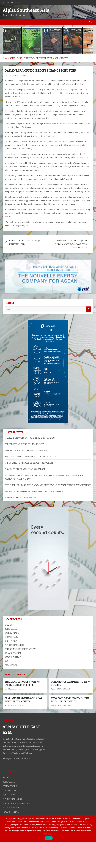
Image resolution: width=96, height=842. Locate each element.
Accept (48, 838)
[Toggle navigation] (6, 22)
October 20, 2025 (11, 75)
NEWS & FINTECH (13, 657)
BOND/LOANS (11, 629)
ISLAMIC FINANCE (13, 653)
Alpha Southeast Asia (26, 10)
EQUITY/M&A (11, 641)
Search (88, 309)
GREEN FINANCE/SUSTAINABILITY (20, 649)
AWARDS (8, 624)
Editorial (23, 75)
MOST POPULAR (14, 674)
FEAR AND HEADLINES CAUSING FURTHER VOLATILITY (30, 450)
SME (7, 661)
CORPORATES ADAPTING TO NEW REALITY (24, 444)
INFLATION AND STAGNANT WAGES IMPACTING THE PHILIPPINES (35, 491)
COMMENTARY (11, 637)
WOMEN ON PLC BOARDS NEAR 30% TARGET (25, 469)
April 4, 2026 (56, 705)
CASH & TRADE (12, 633)
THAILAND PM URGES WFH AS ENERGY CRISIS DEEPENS (30, 437)
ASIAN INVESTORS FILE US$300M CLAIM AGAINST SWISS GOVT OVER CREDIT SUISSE (70, 244)
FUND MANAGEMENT (14, 645)
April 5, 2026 (56, 689)
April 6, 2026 (10, 689)
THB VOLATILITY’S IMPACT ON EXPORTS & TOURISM (29, 462)
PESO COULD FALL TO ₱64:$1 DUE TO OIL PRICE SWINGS (30, 456)
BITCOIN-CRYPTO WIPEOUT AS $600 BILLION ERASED (25, 242)
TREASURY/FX (11, 665)
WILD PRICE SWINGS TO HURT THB (21, 497)
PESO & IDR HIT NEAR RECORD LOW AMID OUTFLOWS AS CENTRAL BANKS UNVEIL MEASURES (48, 485)
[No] (92, 828)
